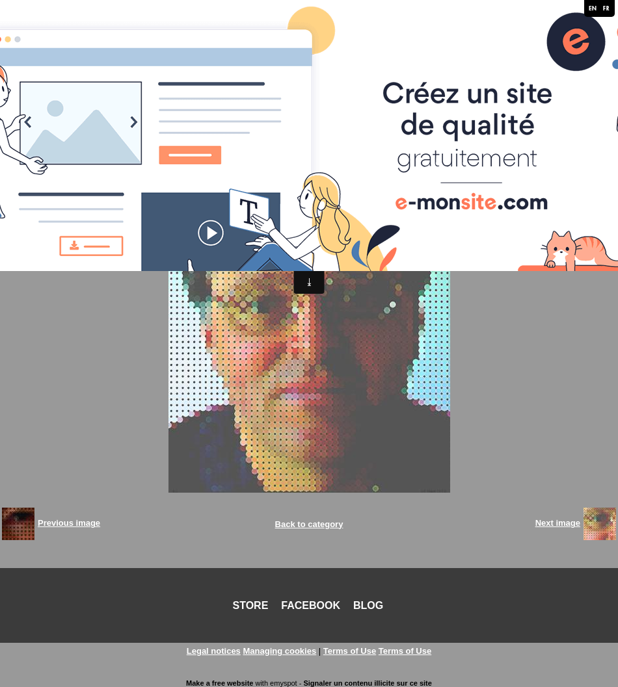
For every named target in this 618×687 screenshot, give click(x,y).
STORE (251, 605)
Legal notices (214, 651)
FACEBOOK (310, 605)
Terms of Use (349, 651)
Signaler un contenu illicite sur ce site (367, 683)
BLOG (368, 605)
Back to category (309, 524)
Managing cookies (279, 651)
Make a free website (219, 683)
